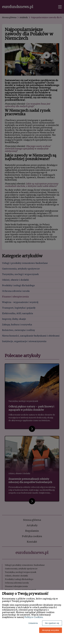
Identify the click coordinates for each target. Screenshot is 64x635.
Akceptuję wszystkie (50, 630)
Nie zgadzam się (52, 623)
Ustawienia (33, 623)
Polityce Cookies (33, 617)
